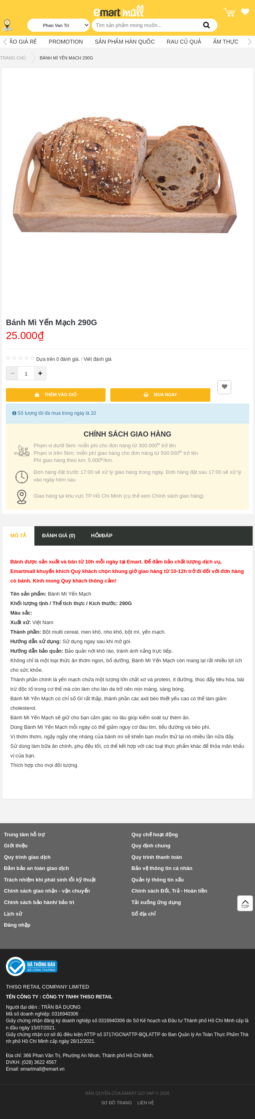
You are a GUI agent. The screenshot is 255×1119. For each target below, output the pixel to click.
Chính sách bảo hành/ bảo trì (39, 902)
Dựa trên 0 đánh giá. (58, 359)
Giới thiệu (16, 846)
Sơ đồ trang (116, 1102)
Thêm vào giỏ (56, 394)
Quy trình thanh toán (157, 857)
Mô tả (18, 535)
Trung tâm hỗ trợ (24, 834)
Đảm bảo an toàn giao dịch (36, 868)
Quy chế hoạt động (155, 834)
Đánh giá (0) (59, 535)
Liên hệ (145, 1102)
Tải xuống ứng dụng (156, 902)
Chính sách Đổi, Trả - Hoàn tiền (170, 891)
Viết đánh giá (97, 359)
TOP (245, 905)
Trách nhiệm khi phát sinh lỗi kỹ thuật (50, 880)
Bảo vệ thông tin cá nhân (162, 868)
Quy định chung (151, 846)
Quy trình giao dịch (27, 857)
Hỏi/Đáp (101, 535)
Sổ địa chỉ (143, 914)
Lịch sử (13, 914)
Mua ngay (160, 394)
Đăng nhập (17, 925)
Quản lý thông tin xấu (158, 880)
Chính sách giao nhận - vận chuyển (47, 891)
